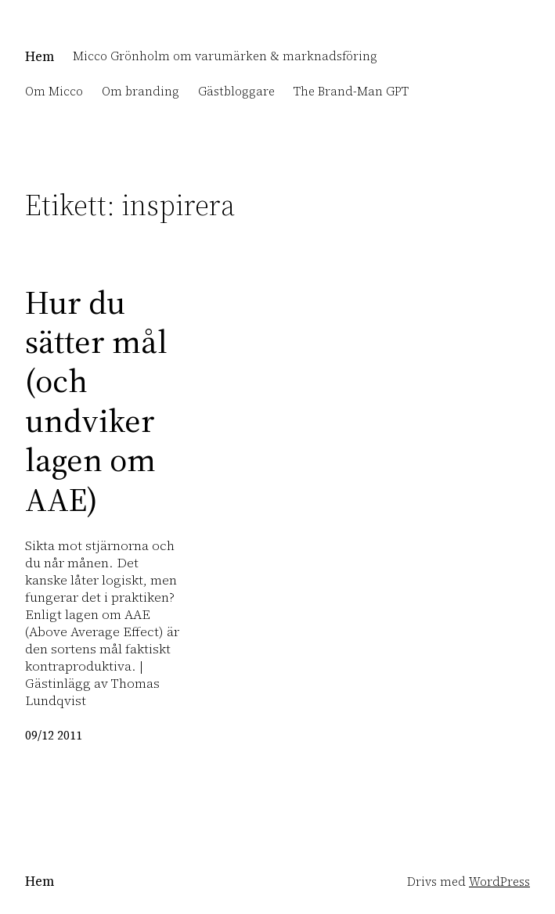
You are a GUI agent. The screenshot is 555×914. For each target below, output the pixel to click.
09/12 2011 (53, 735)
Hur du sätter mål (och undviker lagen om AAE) (96, 400)
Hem (39, 57)
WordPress (499, 882)
